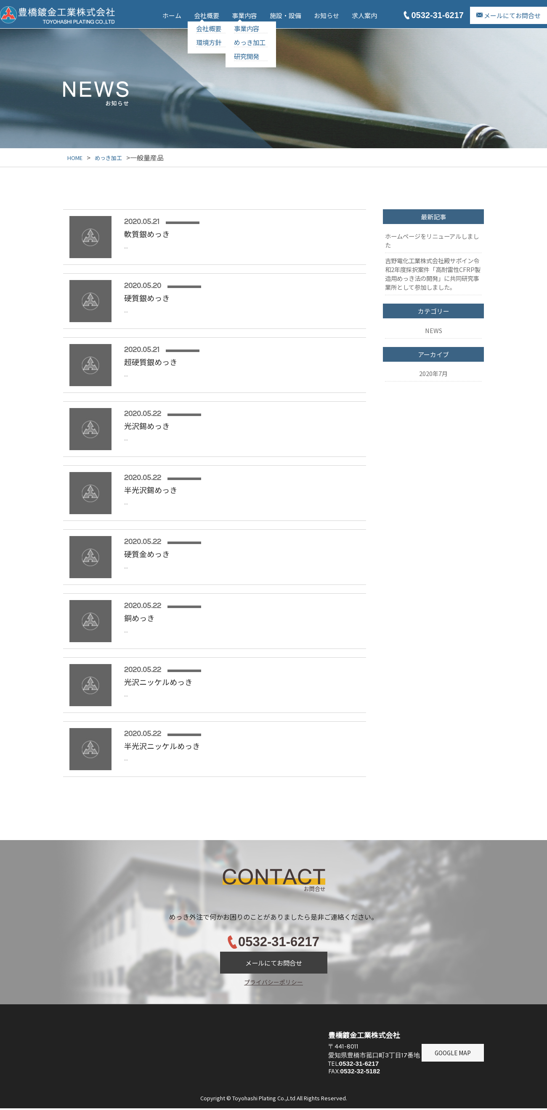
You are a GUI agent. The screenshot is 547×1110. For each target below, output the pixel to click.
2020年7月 (433, 350)
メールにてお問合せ (512, 15)
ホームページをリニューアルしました (432, 237)
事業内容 (244, 15)
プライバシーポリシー (273, 982)
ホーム (171, 15)
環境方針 (208, 42)
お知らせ (326, 15)
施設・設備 (285, 15)
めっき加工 (250, 42)
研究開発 (246, 56)
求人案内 (364, 15)
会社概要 (206, 15)
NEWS (433, 314)
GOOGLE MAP (453, 1074)
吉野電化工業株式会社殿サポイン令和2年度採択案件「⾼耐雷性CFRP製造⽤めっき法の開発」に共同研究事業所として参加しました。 (433, 264)
